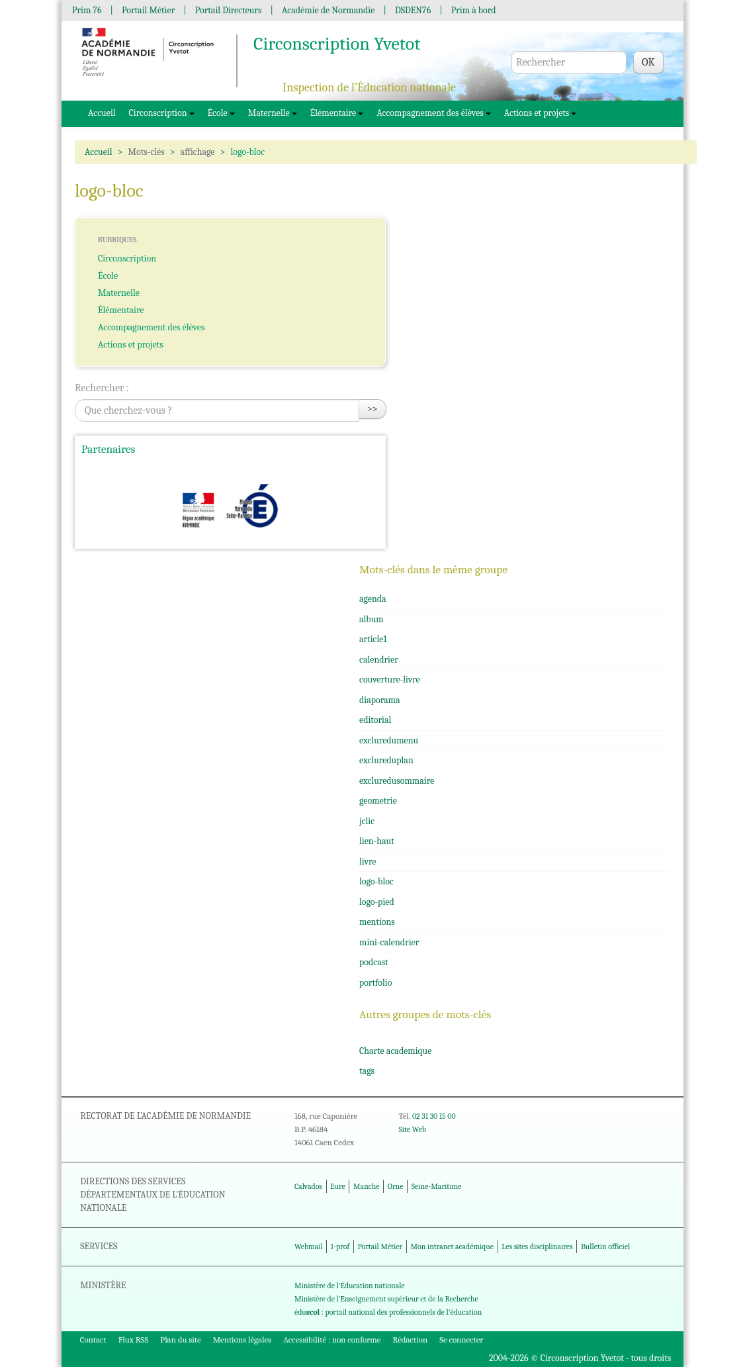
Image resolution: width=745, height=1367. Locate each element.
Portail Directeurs (228, 10)
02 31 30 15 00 (434, 1116)
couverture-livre (389, 679)
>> (372, 408)
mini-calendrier (389, 942)
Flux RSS (133, 1339)
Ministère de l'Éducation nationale (349, 1285)
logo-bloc (376, 881)
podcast (373, 962)
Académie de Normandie (328, 10)
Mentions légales (242, 1339)
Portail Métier (148, 10)
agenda (372, 598)
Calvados (308, 1186)
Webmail (308, 1246)
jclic (366, 821)
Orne (396, 1186)
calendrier (378, 659)
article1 (372, 639)
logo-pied (376, 902)
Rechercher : (102, 388)
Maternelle (272, 112)
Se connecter (461, 1339)
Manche (366, 1186)
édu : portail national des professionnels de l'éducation (388, 1312)
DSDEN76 (413, 10)
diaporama (379, 700)
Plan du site (180, 1339)
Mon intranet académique (452, 1246)
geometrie (378, 800)
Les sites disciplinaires (537, 1246)
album (371, 619)
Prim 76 (87, 10)
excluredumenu (388, 740)
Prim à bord (473, 10)
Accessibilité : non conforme (331, 1339)
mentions (377, 921)
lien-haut (376, 841)
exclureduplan (386, 760)
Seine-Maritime (437, 1186)
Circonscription (162, 112)
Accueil (102, 112)
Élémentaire (337, 112)
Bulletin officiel (605, 1246)
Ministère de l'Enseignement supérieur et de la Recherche (386, 1298)
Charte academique (395, 1051)
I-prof (340, 1246)
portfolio (375, 982)
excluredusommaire (396, 780)
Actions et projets (540, 112)
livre (367, 861)
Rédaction (410, 1339)
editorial (375, 720)
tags (366, 1070)
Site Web (411, 1129)
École (221, 112)
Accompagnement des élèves (433, 112)
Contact (93, 1339)
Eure (337, 1186)
